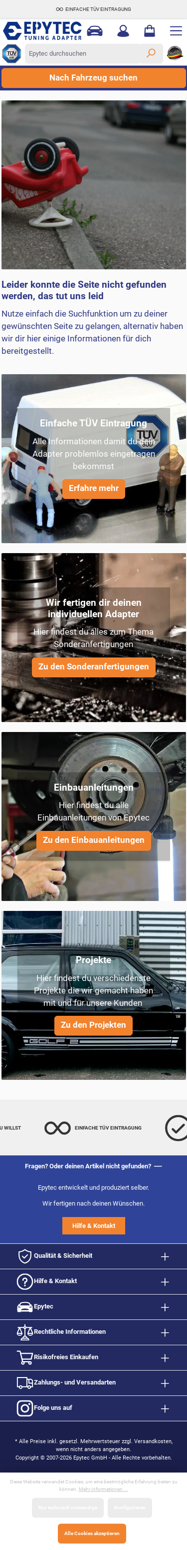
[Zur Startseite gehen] (38, 31)
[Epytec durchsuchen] (82, 54)
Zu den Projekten (93, 1025)
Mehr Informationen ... (103, 1489)
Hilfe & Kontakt (93, 1225)
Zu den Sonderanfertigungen (93, 666)
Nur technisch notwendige (67, 1507)
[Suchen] (151, 54)
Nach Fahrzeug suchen (93, 77)
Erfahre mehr (94, 488)
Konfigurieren (130, 1507)
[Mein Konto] (123, 30)
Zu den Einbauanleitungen (94, 840)
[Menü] (176, 30)
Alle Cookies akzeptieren (92, 1533)
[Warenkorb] (149, 30)
